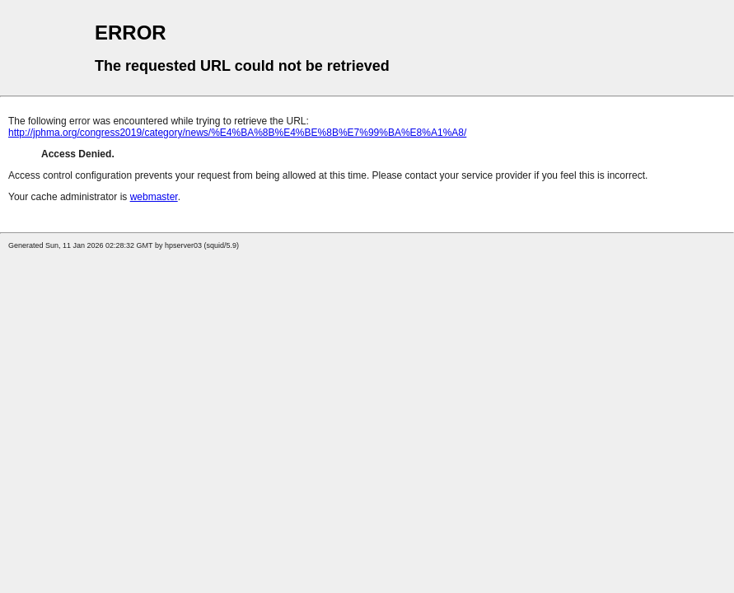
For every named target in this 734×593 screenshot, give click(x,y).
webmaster (154, 197)
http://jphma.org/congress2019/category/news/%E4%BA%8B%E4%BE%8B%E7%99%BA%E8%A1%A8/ (237, 132)
